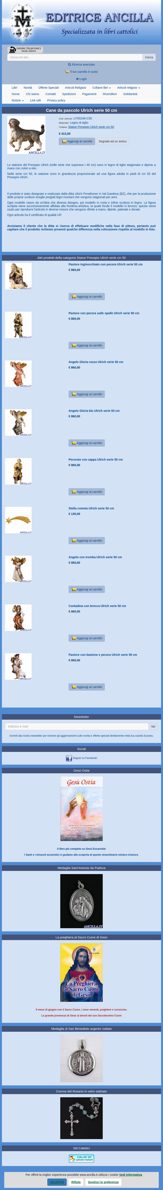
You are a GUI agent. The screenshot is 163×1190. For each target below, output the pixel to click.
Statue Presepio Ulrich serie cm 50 (91, 127)
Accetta (57, 1182)
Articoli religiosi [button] (128, 87)
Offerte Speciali (48, 87)
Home (16, 94)
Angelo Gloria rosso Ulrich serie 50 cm (96, 362)
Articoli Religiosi (75, 87)
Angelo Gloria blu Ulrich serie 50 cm (94, 410)
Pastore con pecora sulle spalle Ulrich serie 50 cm (104, 313)
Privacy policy (56, 100)
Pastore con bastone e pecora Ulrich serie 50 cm (103, 654)
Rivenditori (110, 94)
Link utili (35, 100)
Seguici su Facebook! (85, 758)
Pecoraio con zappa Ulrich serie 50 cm (96, 459)
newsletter (36, 735)
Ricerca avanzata (81, 64)
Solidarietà (130, 94)
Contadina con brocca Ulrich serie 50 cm (97, 606)
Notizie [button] (18, 100)
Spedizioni (69, 94)
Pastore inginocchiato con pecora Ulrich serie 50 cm (106, 264)
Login (81, 79)
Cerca (149, 57)
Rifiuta (76, 1182)
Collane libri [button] (101, 87)
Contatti (51, 94)
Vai (153, 726)
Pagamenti (89, 94)
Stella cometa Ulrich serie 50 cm (91, 508)
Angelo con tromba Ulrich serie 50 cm (95, 557)
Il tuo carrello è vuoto (81, 71)
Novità (28, 87)
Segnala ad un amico (113, 141)
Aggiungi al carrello (77, 141)
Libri (14, 87)
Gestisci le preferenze (103, 1182)
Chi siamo (32, 94)
